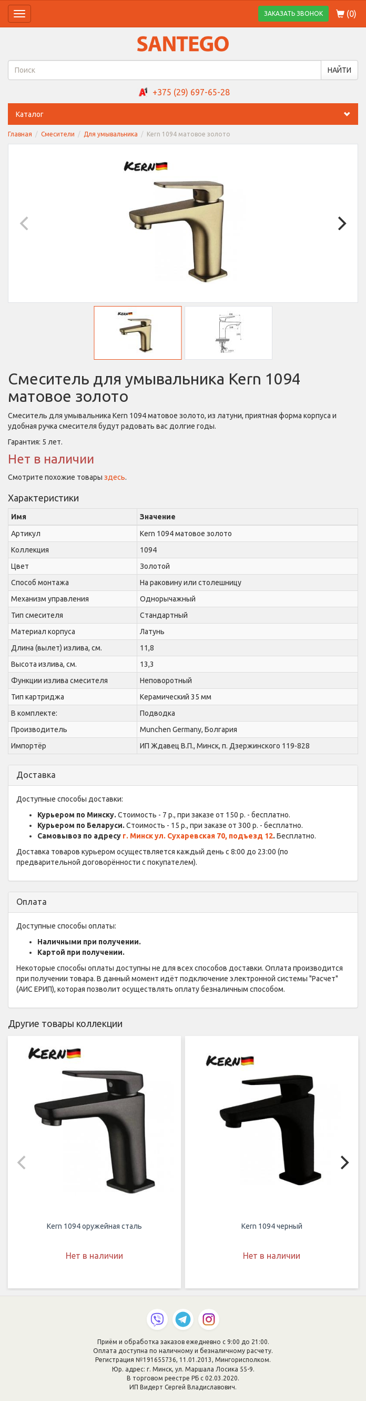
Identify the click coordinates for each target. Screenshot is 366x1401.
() (346, 13)
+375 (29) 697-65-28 (191, 92)
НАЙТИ (339, 70)
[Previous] (25, 223)
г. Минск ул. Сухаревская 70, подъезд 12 (198, 836)
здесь (114, 477)
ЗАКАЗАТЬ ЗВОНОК (293, 13)
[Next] (340, 223)
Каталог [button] (187, 114)
